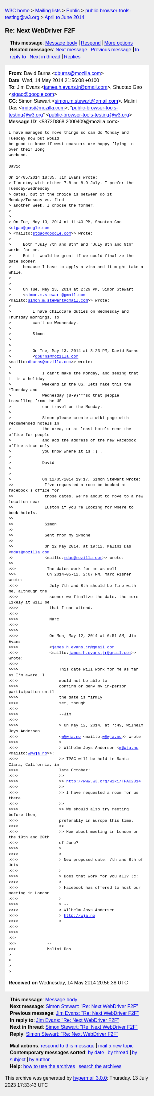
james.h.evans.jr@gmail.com (75, 87)
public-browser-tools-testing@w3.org (89, 114)
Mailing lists (48, 10)
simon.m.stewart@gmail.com (86, 101)
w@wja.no (71, 737)
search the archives (100, 1066)
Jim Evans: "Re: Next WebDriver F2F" (97, 1013)
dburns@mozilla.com (78, 73)
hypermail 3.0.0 (90, 1078)
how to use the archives (49, 1066)
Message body (61, 43)
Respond (91, 43)
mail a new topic (116, 1045)
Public (73, 10)
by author (39, 1059)
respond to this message (67, 1045)
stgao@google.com (32, 94)
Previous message (111, 49)
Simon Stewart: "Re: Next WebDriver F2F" (92, 1006)
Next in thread (45, 56)
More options (118, 43)
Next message (71, 49)
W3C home (17, 10)
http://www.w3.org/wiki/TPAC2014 (103, 781)
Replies (72, 56)
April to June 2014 (64, 17)
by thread (118, 1052)
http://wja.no (79, 916)
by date (96, 1052)
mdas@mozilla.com (43, 107)
